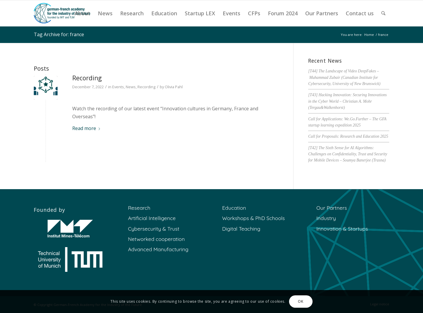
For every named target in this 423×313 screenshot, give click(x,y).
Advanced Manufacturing (158, 249)
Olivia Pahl (174, 86)
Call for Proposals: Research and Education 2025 (348, 136)
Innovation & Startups (342, 228)
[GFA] (62, 13)
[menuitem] (82, 13)
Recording (87, 78)
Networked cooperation (156, 239)
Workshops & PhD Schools (253, 218)
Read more (86, 128)
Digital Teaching (241, 228)
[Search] (383, 13)
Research (139, 207)
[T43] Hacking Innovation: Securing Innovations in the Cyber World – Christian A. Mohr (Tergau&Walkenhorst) (347, 101)
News (131, 86)
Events (118, 86)
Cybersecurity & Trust (153, 228)
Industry (326, 218)
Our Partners (331, 207)
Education (234, 207)
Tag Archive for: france (59, 34)
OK (300, 301)
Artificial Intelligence (152, 218)
